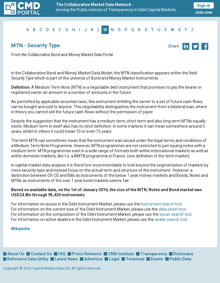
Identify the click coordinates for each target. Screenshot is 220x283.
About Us (15, 254)
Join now (203, 12)
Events (157, 259)
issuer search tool (175, 214)
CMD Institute (121, 254)
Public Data (180, 259)
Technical (135, 259)
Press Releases (87, 254)
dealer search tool (171, 219)
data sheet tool (172, 209)
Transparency (153, 254)
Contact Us (41, 254)
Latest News (66, 259)
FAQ (62, 254)
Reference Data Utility (27, 259)
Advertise (93, 259)
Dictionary (183, 254)
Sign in (203, 5)
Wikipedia (20, 228)
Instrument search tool (161, 204)
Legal (114, 259)
